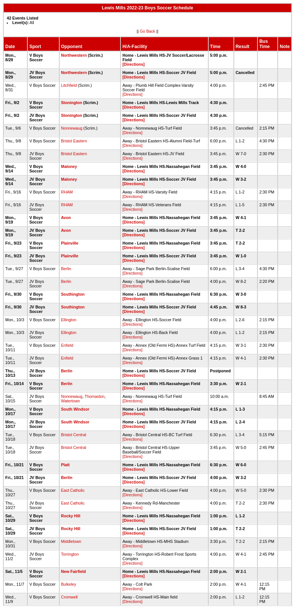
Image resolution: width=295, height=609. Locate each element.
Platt (65, 464)
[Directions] (133, 64)
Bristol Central (73, 434)
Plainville (69, 243)
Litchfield (69, 85)
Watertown (70, 401)
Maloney (69, 166)
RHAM (67, 192)
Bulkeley (68, 584)
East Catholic (73, 490)
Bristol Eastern (74, 141)
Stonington (71, 102)
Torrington (70, 554)
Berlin (66, 268)
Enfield (67, 345)
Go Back (147, 31)
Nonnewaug (72, 128)
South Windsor (75, 409)
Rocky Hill (71, 516)
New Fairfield (73, 571)
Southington (73, 294)
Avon (66, 217)
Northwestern (74, 55)
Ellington (69, 319)
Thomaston (94, 396)
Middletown (71, 541)
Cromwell (69, 597)
